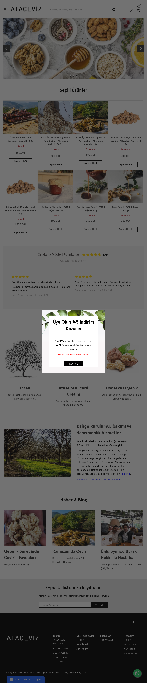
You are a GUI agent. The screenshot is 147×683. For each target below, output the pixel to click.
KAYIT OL (73, 364)
